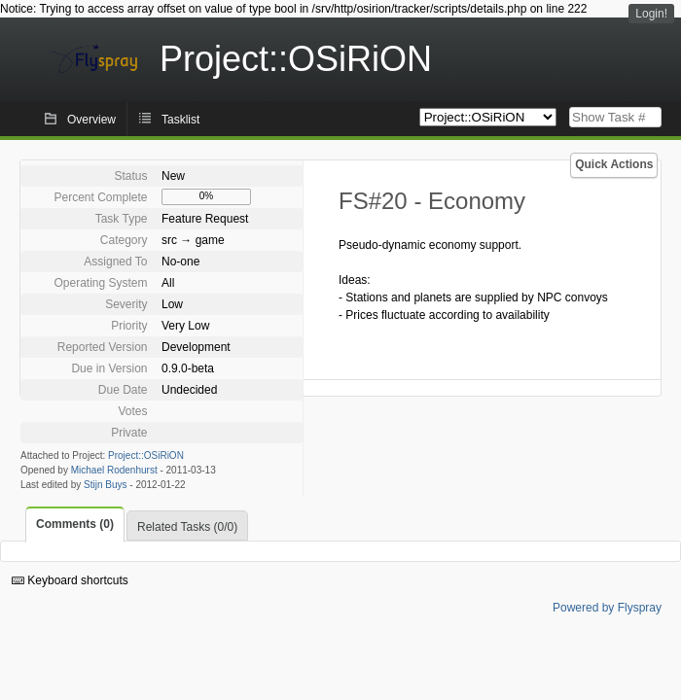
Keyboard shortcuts (70, 580)
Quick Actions (614, 164)
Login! (651, 13)
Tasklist (180, 119)
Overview (91, 119)
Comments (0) (75, 524)
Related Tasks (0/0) (187, 527)
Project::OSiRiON (146, 455)
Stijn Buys (105, 484)
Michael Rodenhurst (114, 470)
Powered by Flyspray (607, 607)
